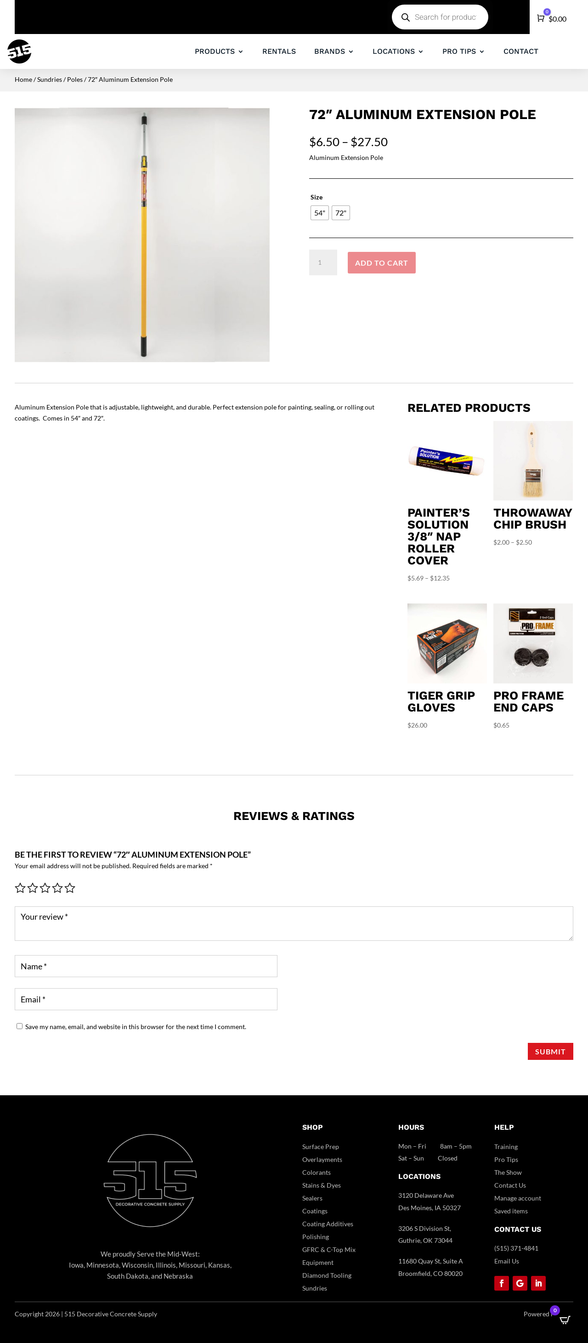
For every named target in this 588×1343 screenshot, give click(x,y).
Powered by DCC (548, 1314)
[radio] (319, 213)
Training (506, 1146)
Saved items (511, 1211)
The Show (508, 1172)
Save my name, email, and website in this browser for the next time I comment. (135, 1026)
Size (316, 197)
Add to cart (381, 262)
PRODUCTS (215, 51)
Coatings (315, 1211)
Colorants (316, 1172)
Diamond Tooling (326, 1275)
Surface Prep (320, 1146)
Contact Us (510, 1185)
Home (23, 79)
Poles (75, 79)
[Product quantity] (323, 262)
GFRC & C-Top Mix (329, 1249)
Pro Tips (506, 1159)
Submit (550, 1051)
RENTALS (279, 51)
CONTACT (520, 51)
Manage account (517, 1198)
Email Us (506, 1261)
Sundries (49, 79)
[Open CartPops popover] (565, 1320)
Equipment (318, 1262)
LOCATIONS (394, 51)
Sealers (312, 1198)
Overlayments (322, 1159)
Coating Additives (327, 1224)
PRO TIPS (459, 51)
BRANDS (329, 51)
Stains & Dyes (321, 1185)
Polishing (315, 1237)
